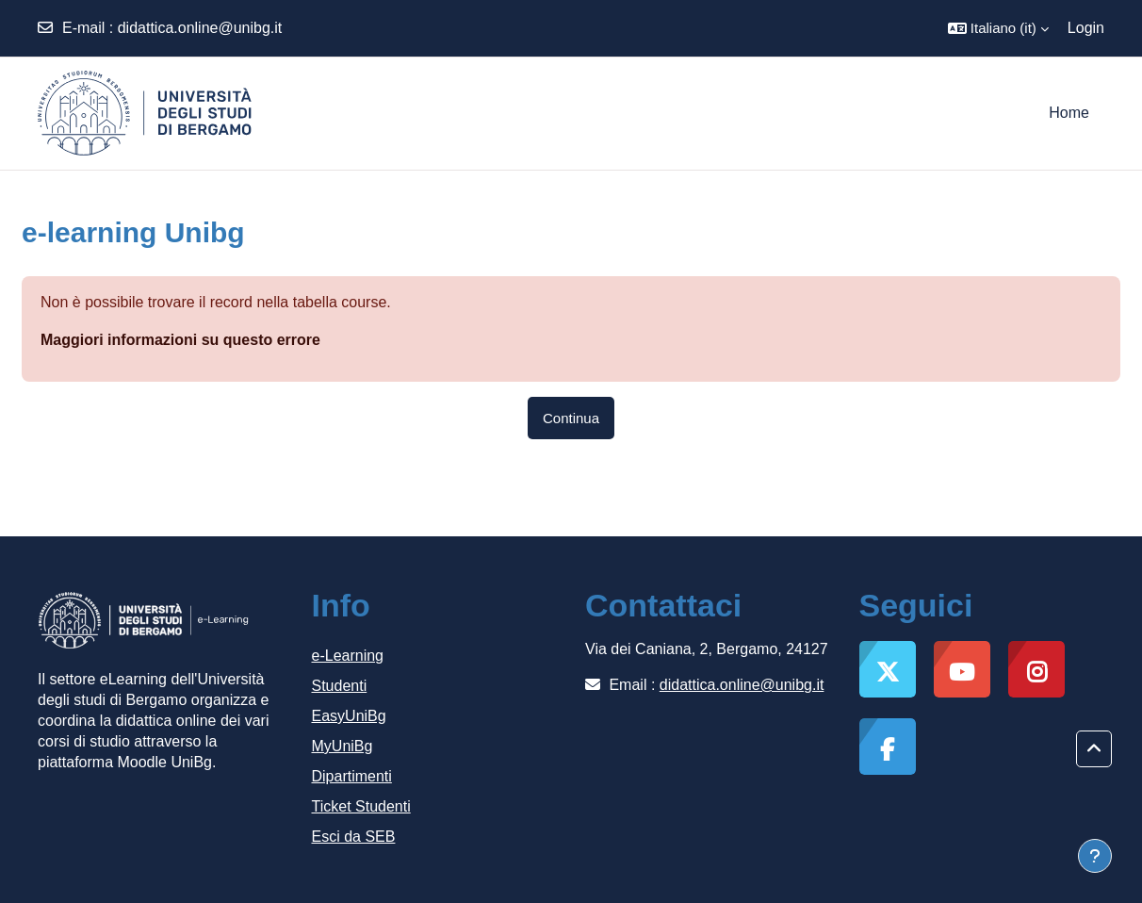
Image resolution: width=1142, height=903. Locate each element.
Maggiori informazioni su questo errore (180, 340)
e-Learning (348, 656)
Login (1086, 28)
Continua (571, 418)
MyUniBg (342, 746)
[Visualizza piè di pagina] (1095, 856)
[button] (998, 28)
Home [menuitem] (1069, 113)
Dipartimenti (352, 776)
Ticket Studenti (361, 806)
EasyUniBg (349, 716)
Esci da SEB (354, 837)
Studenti (339, 686)
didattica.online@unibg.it (200, 28)
